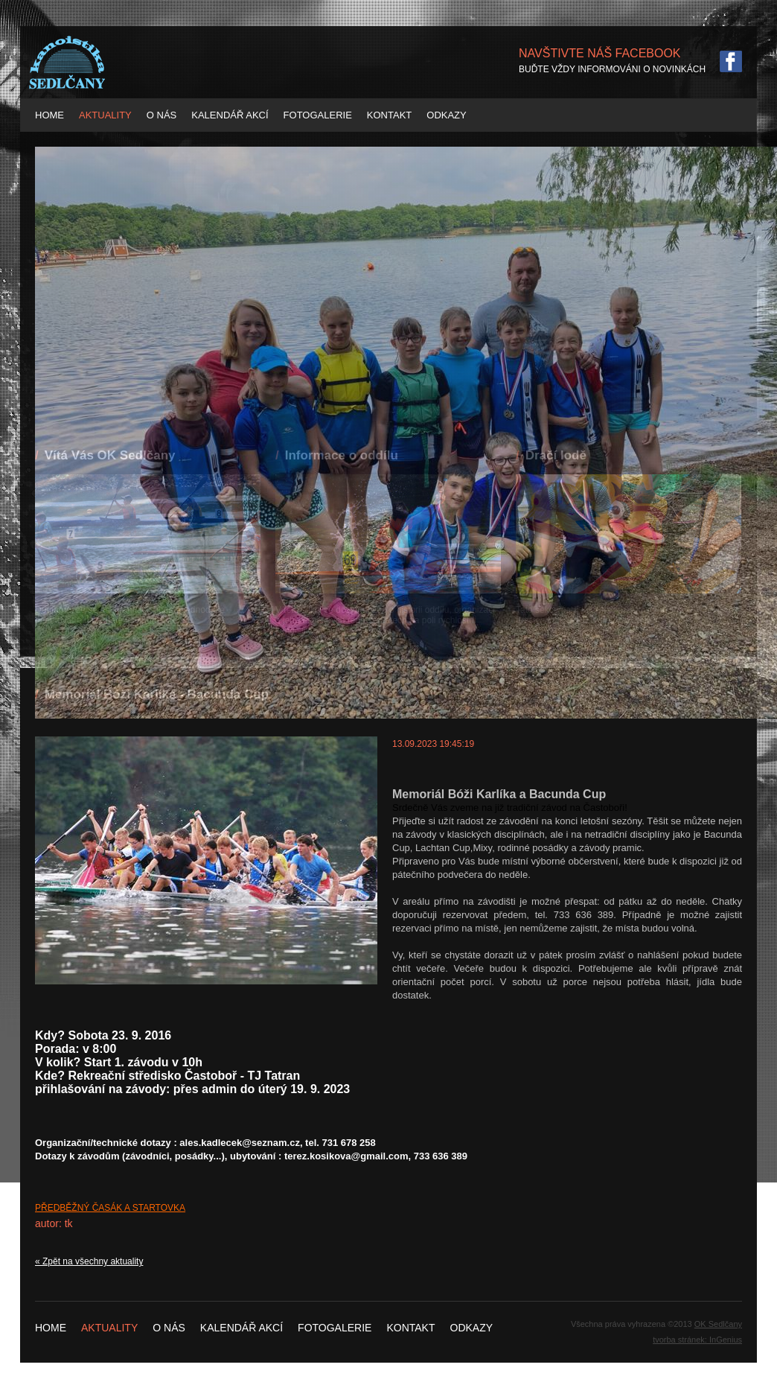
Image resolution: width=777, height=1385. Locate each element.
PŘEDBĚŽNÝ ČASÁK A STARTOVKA (110, 1208)
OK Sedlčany (718, 1323)
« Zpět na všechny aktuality (89, 1261)
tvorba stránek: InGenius (697, 1339)
